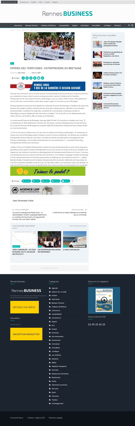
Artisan (54, 295)
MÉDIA (54, 363)
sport (54, 392)
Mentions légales (55, 418)
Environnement (57, 336)
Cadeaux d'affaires (59, 307)
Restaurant (56, 377)
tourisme (55, 396)
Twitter (40, 2)
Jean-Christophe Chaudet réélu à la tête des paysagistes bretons (112, 43)
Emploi (54, 329)
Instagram (55, 2)
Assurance (18, 25)
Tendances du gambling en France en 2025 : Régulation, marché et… (112, 54)
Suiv (20, 259)
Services (55, 389)
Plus (118, 25)
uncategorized (57, 403)
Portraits (55, 370)
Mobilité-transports (59, 366)
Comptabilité (65, 25)
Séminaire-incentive (59, 385)
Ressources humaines (60, 374)
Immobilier (98, 25)
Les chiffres (56, 355)
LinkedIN (47, 2)
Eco (12, 63)
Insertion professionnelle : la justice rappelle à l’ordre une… (112, 95)
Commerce (56, 310)
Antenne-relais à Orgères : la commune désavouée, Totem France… (112, 85)
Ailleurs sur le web (59, 292)
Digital (75, 25)
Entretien (55, 333)
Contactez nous (24, 2)
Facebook (33, 2)
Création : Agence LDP (36, 418)
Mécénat (55, 359)
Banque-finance (32, 25)
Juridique (109, 25)
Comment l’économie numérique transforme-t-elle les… (112, 106)
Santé (54, 381)
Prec (15, 259)
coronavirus (56, 318)
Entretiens (86, 25)
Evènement (56, 340)
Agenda (55, 288)
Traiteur (55, 400)
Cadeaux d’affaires (49, 25)
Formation (56, 344)
